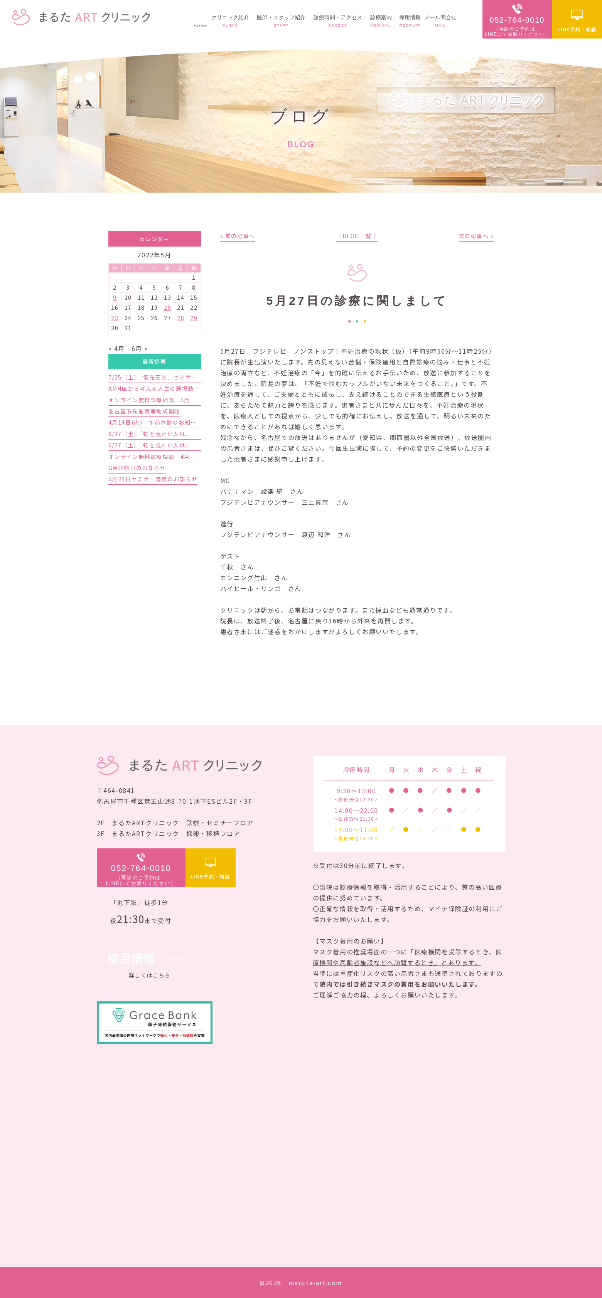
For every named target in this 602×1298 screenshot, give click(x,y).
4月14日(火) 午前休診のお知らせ (155, 422)
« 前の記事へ (237, 236)
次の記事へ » (476, 236)
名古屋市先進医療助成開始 (144, 411)
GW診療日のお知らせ (137, 468)
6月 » (140, 348)
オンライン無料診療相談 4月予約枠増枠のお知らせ (179, 456)
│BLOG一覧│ (357, 236)
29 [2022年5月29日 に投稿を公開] (193, 318)
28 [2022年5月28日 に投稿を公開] (180, 318)
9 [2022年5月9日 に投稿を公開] (115, 297)
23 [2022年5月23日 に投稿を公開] (114, 318)
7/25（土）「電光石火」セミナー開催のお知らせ (173, 377)
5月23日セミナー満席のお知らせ (153, 479)
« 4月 (116, 348)
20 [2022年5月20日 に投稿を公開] (167, 307)
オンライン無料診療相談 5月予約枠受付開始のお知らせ (185, 400)
